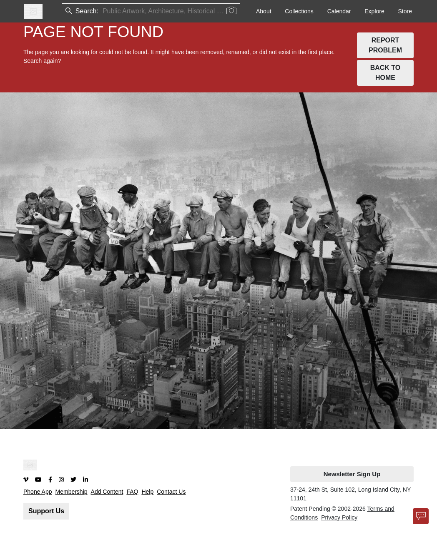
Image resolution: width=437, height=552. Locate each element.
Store (405, 11)
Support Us (46, 511)
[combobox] (103, 11)
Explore (374, 11)
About (263, 11)
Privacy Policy (339, 517)
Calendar (339, 11)
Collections (299, 11)
